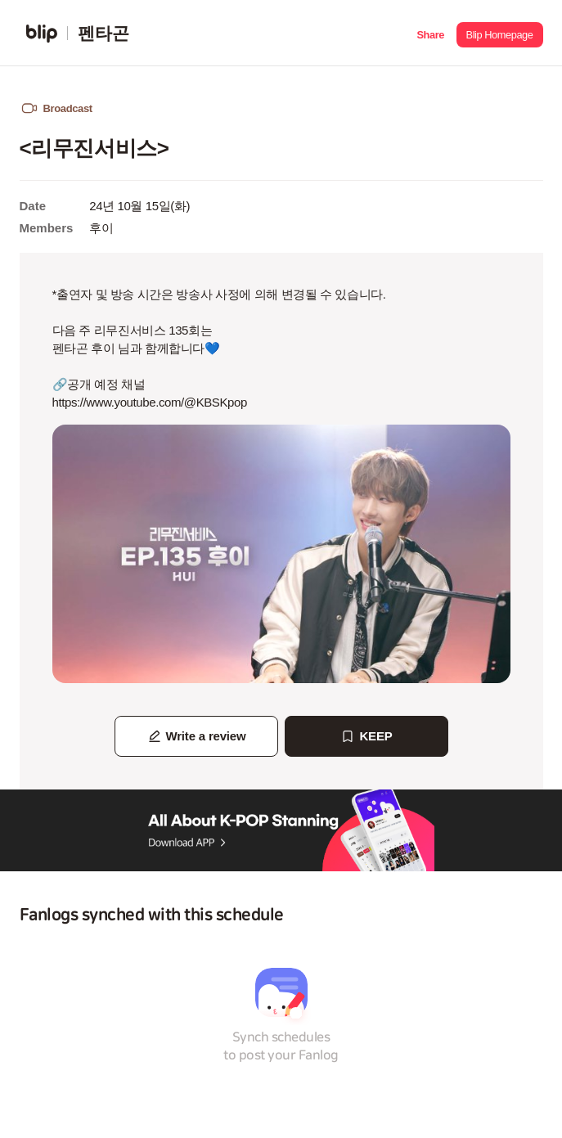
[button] (430, 33)
